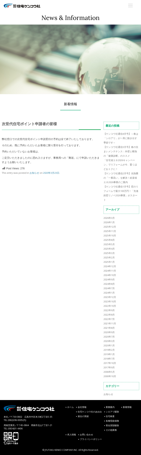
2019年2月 (109, 349)
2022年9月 (109, 310)
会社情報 (82, 407)
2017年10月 (110, 363)
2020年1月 (109, 345)
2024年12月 (110, 266)
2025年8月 (109, 240)
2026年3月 (109, 218)
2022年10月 (110, 305)
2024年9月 (109, 279)
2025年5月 (109, 244)
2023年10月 (110, 301)
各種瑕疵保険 (112, 420)
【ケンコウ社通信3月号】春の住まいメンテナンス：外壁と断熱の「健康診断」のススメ (121, 151)
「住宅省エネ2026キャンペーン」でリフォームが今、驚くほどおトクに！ (120, 165)
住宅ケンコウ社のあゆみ (90, 411)
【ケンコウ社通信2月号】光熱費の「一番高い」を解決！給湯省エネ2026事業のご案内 (121, 178)
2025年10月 (110, 235)
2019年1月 (109, 354)
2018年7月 (109, 358)
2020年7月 (109, 336)
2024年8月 (109, 283)
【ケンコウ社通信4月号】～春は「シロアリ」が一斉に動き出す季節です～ (121, 138)
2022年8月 (109, 314)
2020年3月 (109, 341)
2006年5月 (109, 371)
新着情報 (127, 407)
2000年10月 (110, 376)
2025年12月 (110, 226)
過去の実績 (83, 416)
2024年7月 (109, 288)
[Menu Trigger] (130, 5)
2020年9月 (109, 332)
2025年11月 (110, 231)
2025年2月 (109, 257)
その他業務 (111, 430)
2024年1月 (109, 292)
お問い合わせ (86, 434)
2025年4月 (109, 248)
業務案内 (110, 407)
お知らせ (34, 172)
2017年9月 (109, 367)
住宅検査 (110, 416)
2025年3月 (109, 253)
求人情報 (71, 434)
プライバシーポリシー (91, 439)
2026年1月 (109, 222)
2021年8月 (109, 327)
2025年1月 (109, 262)
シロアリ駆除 (112, 411)
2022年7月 (109, 319)
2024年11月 (110, 270)
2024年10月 (110, 275)
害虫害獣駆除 (112, 425)
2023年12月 (110, 297)
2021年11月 (110, 323)
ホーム (70, 407)
